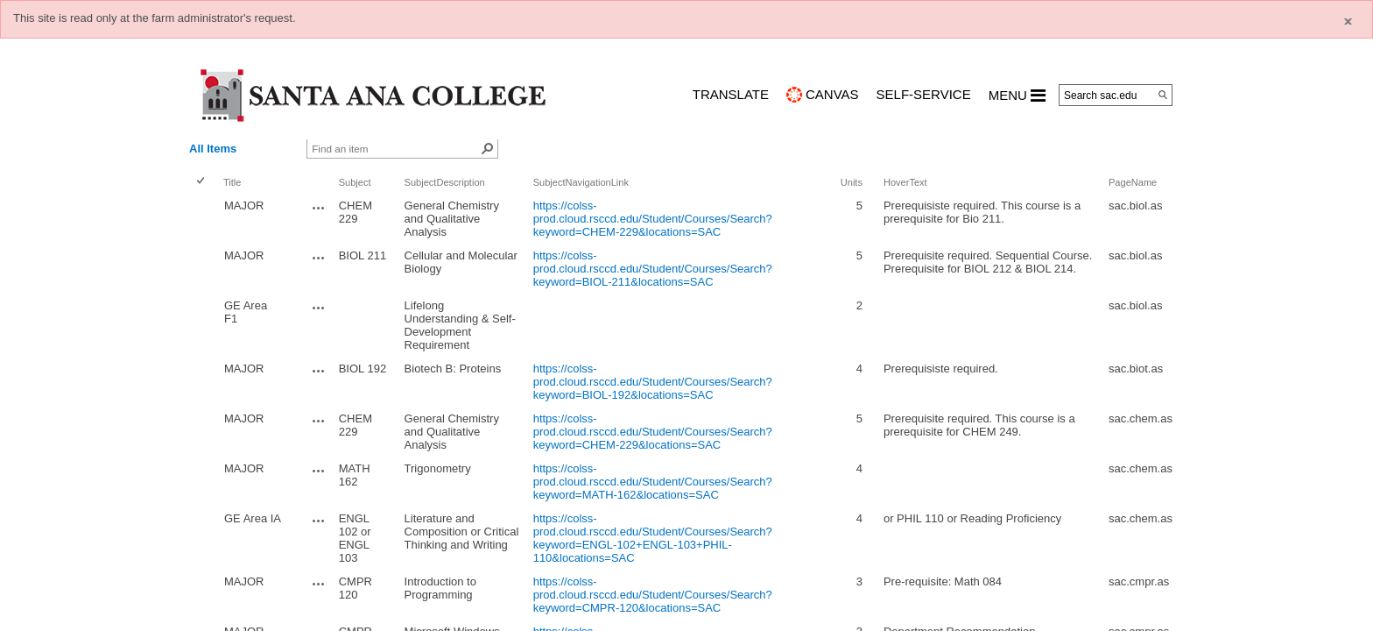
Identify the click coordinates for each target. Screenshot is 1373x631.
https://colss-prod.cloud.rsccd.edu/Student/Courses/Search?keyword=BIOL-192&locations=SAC (652, 381)
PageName (1133, 182)
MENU (1017, 95)
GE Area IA (252, 518)
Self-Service (924, 94)
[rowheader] (204, 219)
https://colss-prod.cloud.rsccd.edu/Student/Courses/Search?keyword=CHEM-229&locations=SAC (652, 218)
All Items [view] (212, 148)
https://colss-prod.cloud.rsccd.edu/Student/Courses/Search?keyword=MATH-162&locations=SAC (652, 481)
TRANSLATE (731, 94)
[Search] (1162, 94)
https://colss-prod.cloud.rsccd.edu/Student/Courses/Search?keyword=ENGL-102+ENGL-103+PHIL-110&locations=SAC (652, 538)
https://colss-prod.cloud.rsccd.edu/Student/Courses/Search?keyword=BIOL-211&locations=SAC (652, 268)
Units (852, 182)
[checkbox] (202, 182)
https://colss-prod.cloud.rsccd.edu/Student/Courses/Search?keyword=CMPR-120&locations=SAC (652, 594)
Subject (355, 182)
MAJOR (244, 205)
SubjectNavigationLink (581, 182)
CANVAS (832, 94)
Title (232, 182)
